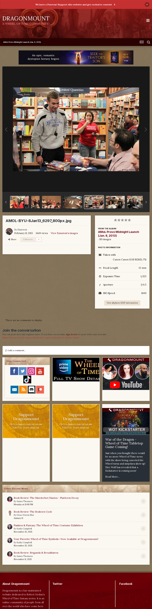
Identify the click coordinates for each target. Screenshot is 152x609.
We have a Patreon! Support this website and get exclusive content (73, 4)
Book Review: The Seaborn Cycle (33, 511)
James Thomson (25, 501)
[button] (5, 202)
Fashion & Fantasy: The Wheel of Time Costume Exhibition (48, 525)
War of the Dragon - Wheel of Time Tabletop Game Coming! (124, 443)
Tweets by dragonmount (66, 589)
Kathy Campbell (24, 528)
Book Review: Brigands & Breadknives (36, 552)
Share (12, 239)
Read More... (112, 476)
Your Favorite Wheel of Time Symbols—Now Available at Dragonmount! (56, 539)
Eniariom (22, 229)
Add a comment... (15, 350)
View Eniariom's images (64, 233)
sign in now (72, 334)
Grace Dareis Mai (25, 515)
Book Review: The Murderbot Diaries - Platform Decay (46, 497)
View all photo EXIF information (122, 303)
